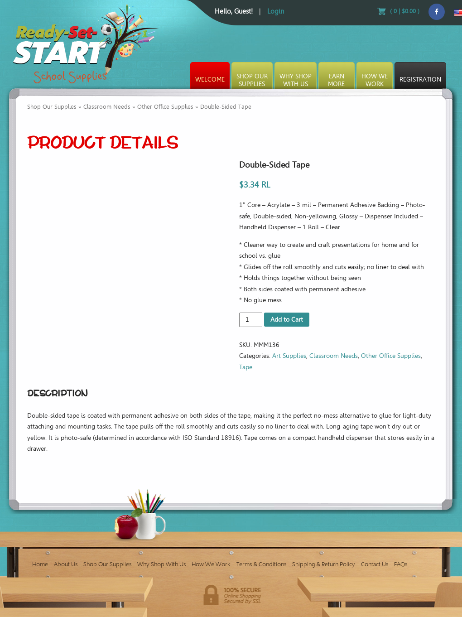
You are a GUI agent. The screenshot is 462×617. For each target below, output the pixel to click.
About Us (65, 564)
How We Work (211, 564)
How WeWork (374, 80)
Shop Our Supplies (52, 106)
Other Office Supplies (165, 106)
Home (40, 564)
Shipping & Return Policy (323, 564)
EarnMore (336, 80)
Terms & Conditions (261, 564)
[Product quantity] (250, 320)
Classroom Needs (106, 106)
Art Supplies (289, 356)
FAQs (400, 564)
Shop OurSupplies (252, 80)
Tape (245, 367)
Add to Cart (286, 319)
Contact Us (374, 564)
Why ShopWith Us (295, 80)
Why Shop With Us (161, 564)
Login (275, 11)
